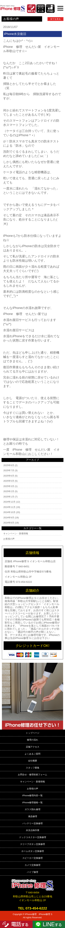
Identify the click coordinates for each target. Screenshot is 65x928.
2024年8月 (8, 522)
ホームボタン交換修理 (32, 851)
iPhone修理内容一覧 (32, 795)
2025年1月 (8, 496)
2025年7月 (8, 470)
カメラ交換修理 (32, 865)
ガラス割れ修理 (32, 809)
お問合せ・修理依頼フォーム (32, 774)
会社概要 (32, 760)
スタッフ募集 (32, 767)
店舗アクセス (32, 747)
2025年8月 (8, 465)
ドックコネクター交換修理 (32, 837)
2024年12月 (9, 501)
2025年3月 (8, 486)
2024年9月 (8, 517)
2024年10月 (9, 512)
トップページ (32, 733)
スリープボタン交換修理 (32, 844)
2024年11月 (9, 507)
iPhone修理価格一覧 (32, 802)
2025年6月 (8, 475)
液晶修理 (32, 816)
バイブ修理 (32, 872)
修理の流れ (32, 739)
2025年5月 (8, 481)
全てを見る (55, 19)
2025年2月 (8, 491)
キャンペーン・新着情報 (15, 533)
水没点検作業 (32, 830)
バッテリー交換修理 (32, 823)
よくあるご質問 (32, 754)
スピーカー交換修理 (32, 858)
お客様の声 (9, 539)
